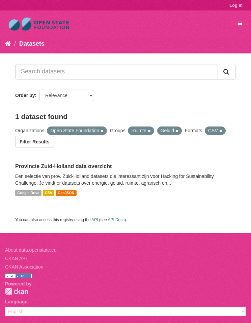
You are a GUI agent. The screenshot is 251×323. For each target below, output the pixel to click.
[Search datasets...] (116, 71)
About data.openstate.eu (31, 250)
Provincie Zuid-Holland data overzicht (63, 166)
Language (16, 301)
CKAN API (16, 258)
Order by (25, 95)
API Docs (116, 219)
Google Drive (28, 193)
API (94, 219)
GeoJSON (66, 193)
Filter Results (35, 141)
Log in (236, 5)
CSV (48, 193)
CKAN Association (24, 267)
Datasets (32, 43)
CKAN (16, 291)
